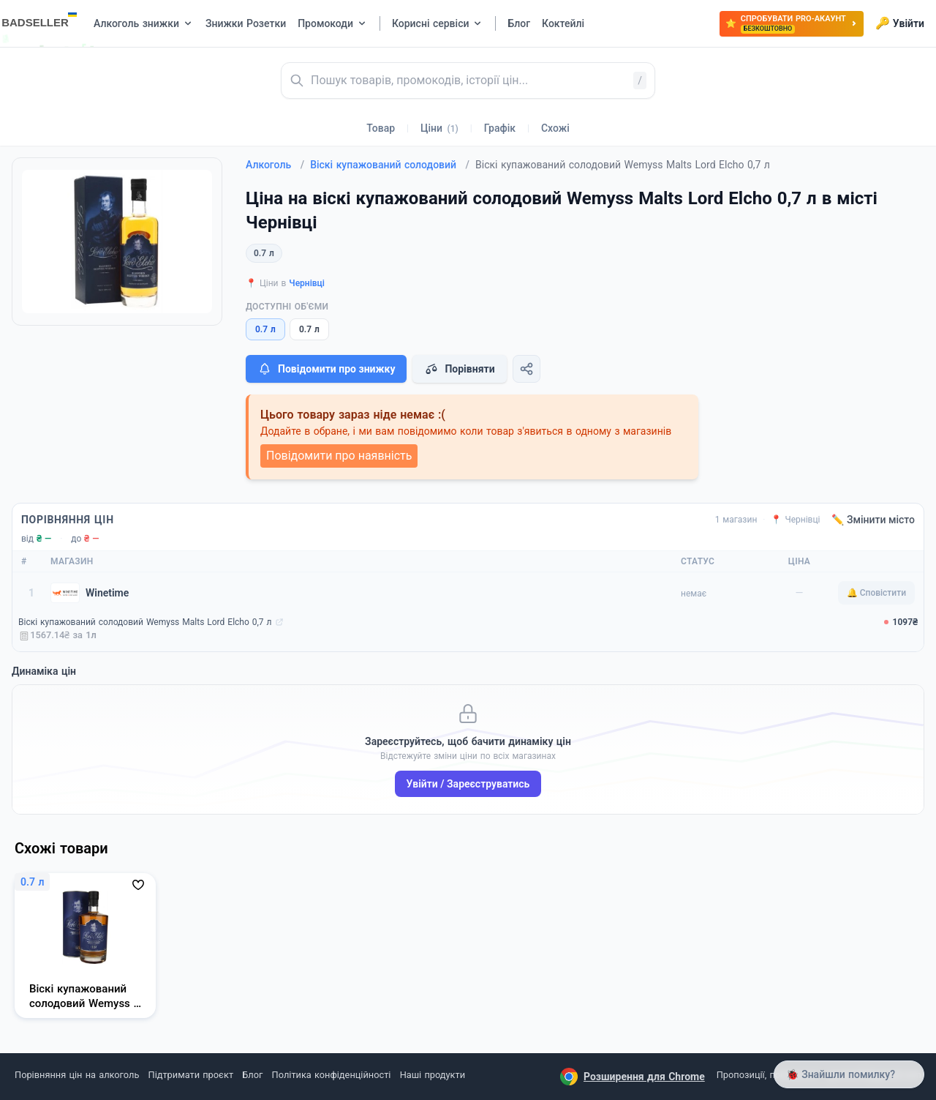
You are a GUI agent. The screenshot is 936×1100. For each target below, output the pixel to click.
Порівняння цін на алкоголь (77, 1074)
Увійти (899, 23)
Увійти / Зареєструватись (468, 784)
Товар (380, 128)
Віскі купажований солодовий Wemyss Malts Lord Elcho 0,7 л (145, 622)
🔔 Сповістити (876, 593)
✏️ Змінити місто (873, 519)
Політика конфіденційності (331, 1074)
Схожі (555, 128)
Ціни (439, 128)
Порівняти (459, 369)
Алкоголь (275, 165)
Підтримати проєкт (190, 1074)
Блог (252, 1074)
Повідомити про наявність (339, 456)
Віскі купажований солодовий (389, 165)
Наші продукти (432, 1074)
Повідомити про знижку (326, 369)
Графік (500, 128)
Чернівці (307, 283)
